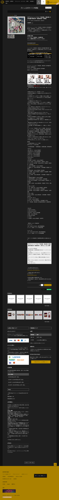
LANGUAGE (48, 7)
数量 (39, 285)
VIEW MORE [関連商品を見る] (47, 305)
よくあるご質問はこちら (40, 475)
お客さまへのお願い (19, 476)
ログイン (43, 2)
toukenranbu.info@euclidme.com (33, 270)
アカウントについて (16, 474)
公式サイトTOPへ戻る (29, 462)
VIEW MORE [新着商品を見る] (47, 321)
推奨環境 (15, 478)
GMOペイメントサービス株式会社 (16, 422)
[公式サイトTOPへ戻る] (55, 464)
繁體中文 (13, 484)
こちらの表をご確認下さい (42, 339)
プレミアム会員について (7, 474)
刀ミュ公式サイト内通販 (38, 2)
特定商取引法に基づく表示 (7, 478)
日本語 (4, 484)
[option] (16, 25)
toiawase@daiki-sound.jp (32, 275)
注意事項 (18, 425)
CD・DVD (28, 20)
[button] (12, 1)
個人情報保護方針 (11, 476)
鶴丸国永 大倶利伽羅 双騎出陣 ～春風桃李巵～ (38, 20)
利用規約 (4, 476)
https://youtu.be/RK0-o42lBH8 (32, 44)
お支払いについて (25, 474)
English (8, 484)
